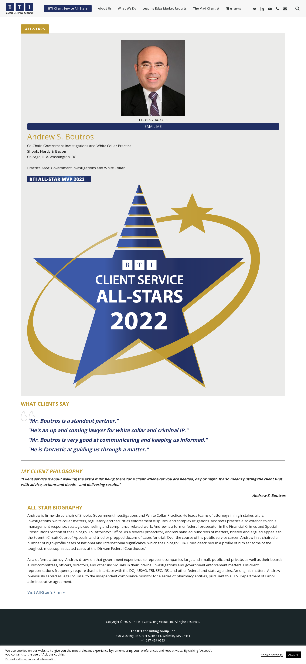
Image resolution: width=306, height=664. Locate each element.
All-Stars (35, 29)
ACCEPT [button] (293, 655)
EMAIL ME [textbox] (153, 126)
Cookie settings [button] (272, 655)
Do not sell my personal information (30, 659)
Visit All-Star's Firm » (46, 592)
